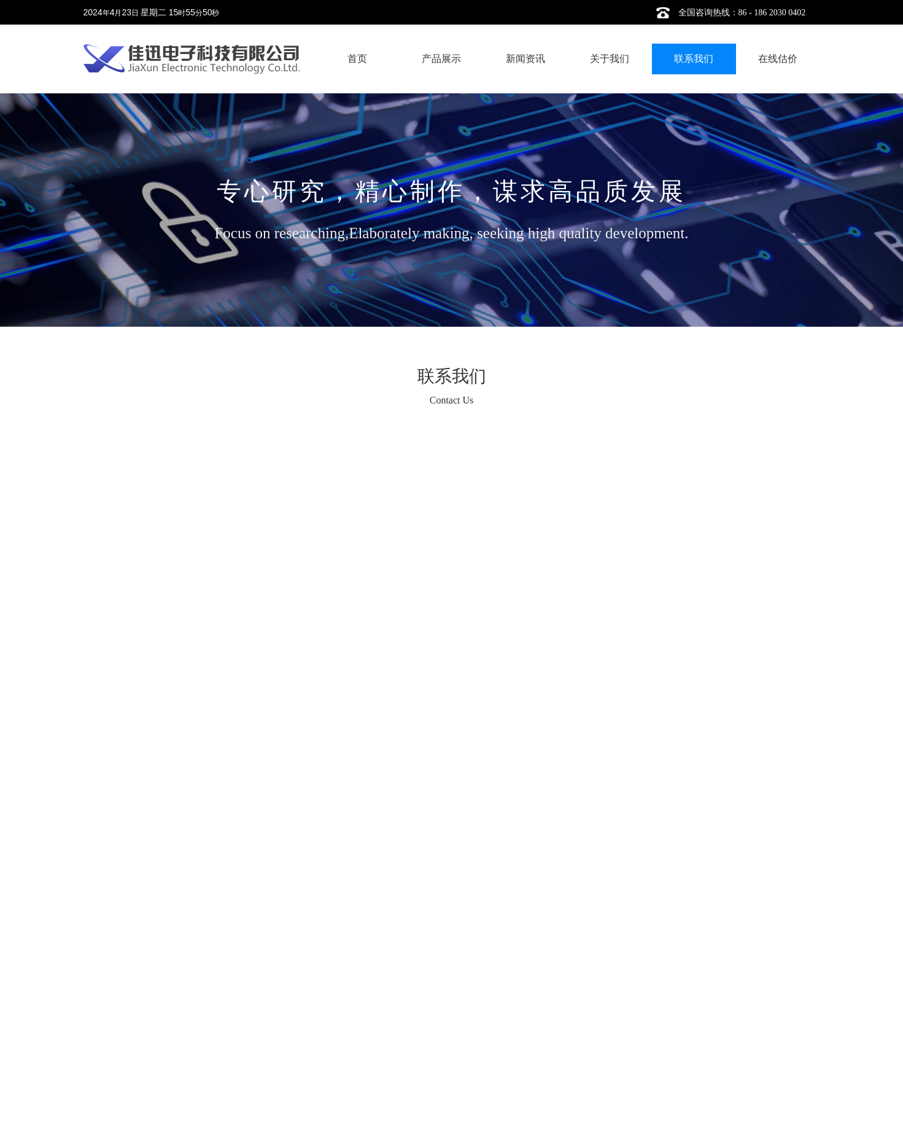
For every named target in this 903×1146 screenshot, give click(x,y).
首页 (357, 58)
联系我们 (693, 58)
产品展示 (441, 58)
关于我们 (609, 58)
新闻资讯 (525, 58)
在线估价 (777, 58)
